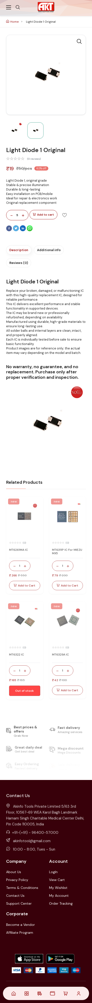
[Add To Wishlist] (64, 215)
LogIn (53, 872)
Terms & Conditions (22, 887)
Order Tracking (61, 903)
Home (12, 22)
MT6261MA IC (18, 550)
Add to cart (43, 215)
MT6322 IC (16, 655)
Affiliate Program (19, 932)
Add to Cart (24, 586)
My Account (59, 895)
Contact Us (15, 895)
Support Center (19, 903)
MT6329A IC (60, 655)
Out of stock (24, 691)
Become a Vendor (20, 924)
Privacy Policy (17, 880)
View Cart (57, 880)
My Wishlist (58, 887)
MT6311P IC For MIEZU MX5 (67, 551)
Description (18, 250)
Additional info (49, 250)
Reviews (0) (18, 263)
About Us (13, 872)
